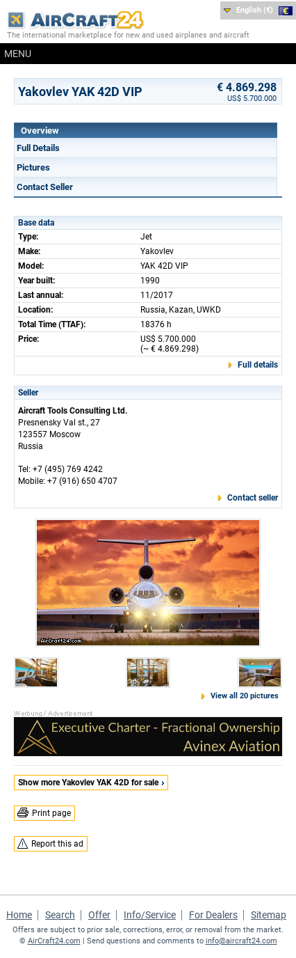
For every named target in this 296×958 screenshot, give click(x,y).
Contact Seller (45, 187)
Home (19, 914)
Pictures (33, 167)
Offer (99, 914)
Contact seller (252, 498)
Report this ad (57, 844)
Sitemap (268, 914)
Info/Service (150, 914)
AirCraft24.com (54, 940)
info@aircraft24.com (241, 940)
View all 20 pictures (245, 695)
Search (60, 914)
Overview (40, 130)
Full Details (38, 148)
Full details (258, 365)
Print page (51, 813)
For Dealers (213, 914)
